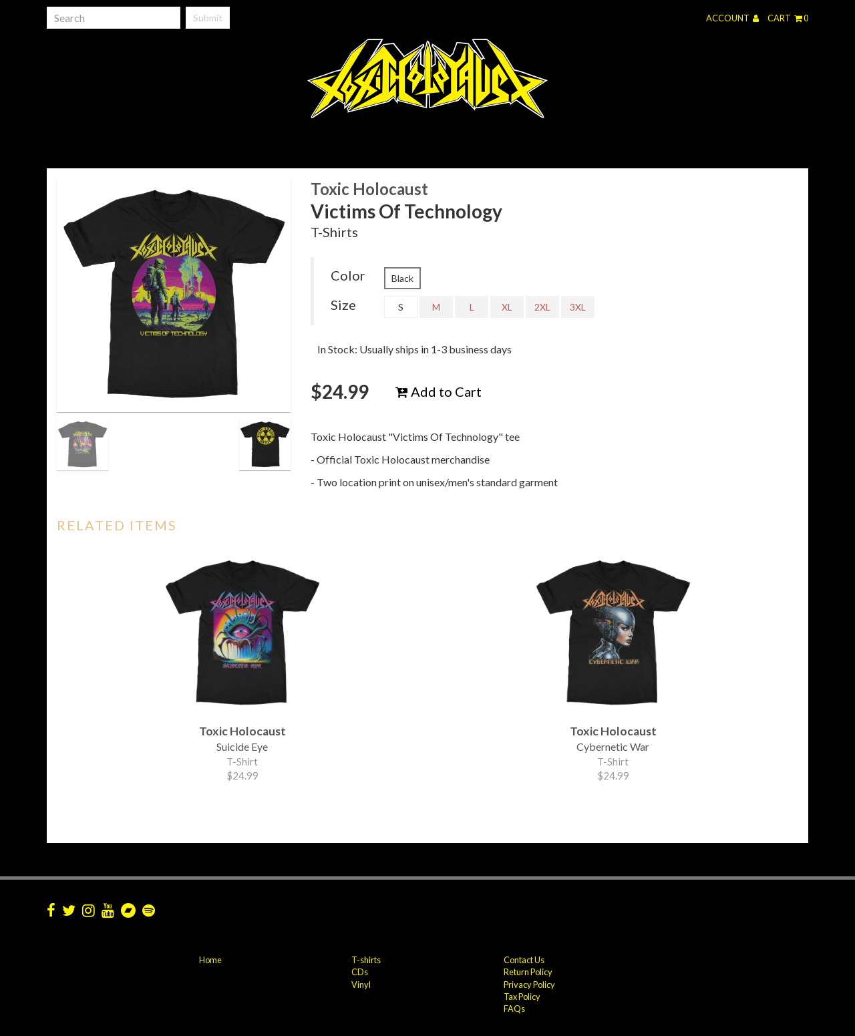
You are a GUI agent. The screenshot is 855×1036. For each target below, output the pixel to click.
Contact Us (524, 960)
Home (210, 960)
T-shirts (366, 960)
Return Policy (528, 972)
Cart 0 (787, 18)
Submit (207, 17)
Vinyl (361, 984)
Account (732, 18)
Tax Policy (522, 996)
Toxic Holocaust (369, 188)
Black (402, 278)
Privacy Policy (529, 984)
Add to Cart (438, 391)
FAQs (514, 1008)
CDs (359, 972)
